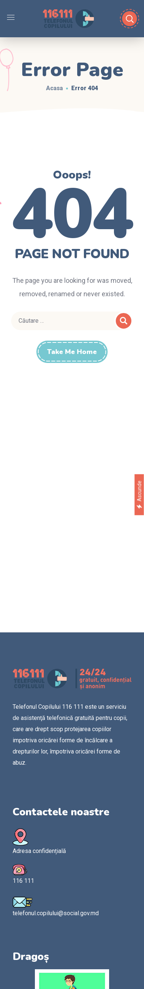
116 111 (23, 880)
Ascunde (139, 494)
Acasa (54, 88)
